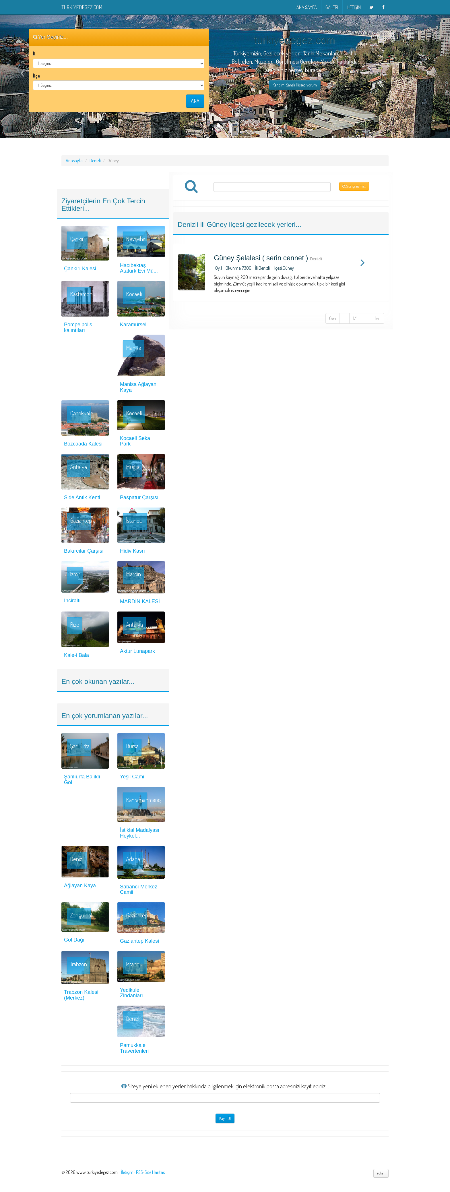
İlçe (36, 76)
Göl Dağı (74, 940)
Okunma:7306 (238, 268)
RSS (139, 1172)
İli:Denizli (262, 268)
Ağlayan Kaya (80, 885)
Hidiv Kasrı (132, 551)
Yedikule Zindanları (131, 993)
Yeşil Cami (132, 777)
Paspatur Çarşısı (139, 497)
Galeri (331, 7)
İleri (378, 318)
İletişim (354, 7)
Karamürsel (133, 324)
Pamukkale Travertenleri (134, 1048)
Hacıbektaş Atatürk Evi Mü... (139, 268)
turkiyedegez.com (81, 7)
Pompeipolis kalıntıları (78, 327)
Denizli (95, 160)
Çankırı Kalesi (80, 268)
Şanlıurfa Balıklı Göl (82, 779)
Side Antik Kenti (82, 497)
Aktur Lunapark (137, 651)
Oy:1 (218, 268)
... (344, 318)
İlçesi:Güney (284, 268)
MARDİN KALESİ (140, 601)
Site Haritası (155, 1172)
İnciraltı (72, 600)
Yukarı (381, 1173)
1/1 (355, 318)
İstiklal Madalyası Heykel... (139, 833)
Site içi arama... (354, 186)
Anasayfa (74, 160)
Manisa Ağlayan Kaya (138, 387)
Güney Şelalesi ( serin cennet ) (261, 258)
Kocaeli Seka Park (135, 441)
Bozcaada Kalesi (83, 444)
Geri (332, 318)
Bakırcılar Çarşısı (84, 551)
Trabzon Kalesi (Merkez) (81, 995)
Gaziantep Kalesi (139, 941)
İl (34, 54)
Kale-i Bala (76, 655)
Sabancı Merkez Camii (138, 889)
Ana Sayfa (306, 7)
